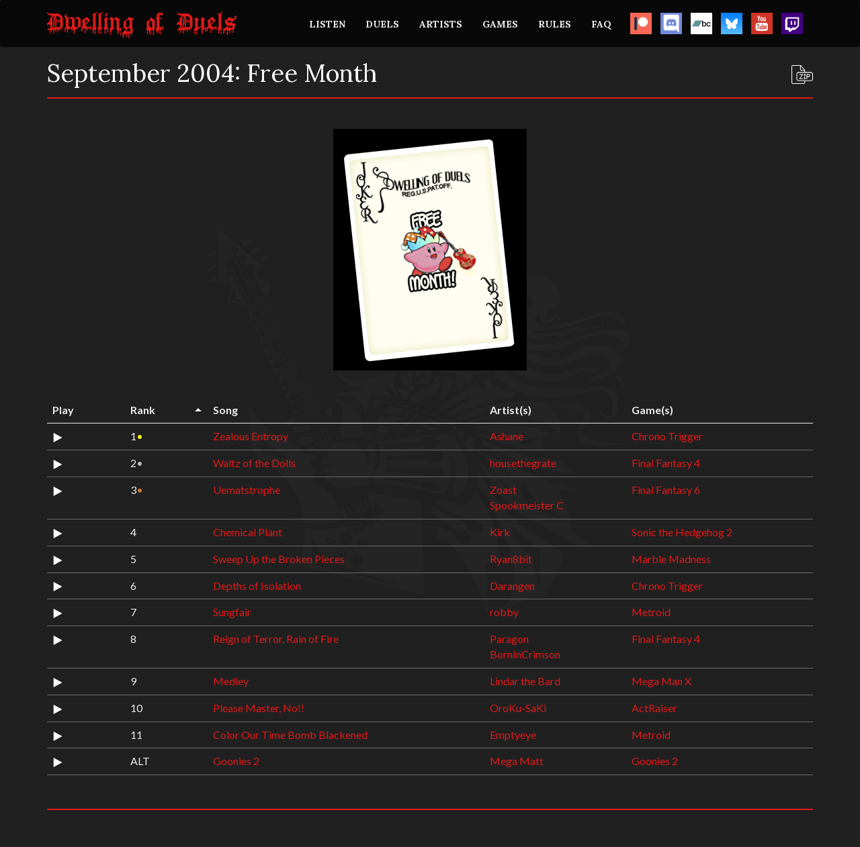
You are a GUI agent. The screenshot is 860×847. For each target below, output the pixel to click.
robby (504, 611)
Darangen (512, 585)
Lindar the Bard (525, 681)
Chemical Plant (247, 532)
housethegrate (523, 462)
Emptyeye (513, 734)
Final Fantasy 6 (666, 489)
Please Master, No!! (258, 707)
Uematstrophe (246, 489)
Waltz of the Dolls (254, 462)
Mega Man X (661, 681)
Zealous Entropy (250, 436)
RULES (554, 24)
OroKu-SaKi (518, 707)
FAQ (601, 24)
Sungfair (232, 611)
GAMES (500, 24)
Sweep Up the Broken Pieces (279, 558)
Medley (231, 681)
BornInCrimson (525, 654)
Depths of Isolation (257, 585)
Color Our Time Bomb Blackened (290, 734)
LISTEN (327, 24)
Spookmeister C (527, 505)
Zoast (503, 489)
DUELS (382, 24)
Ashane (506, 436)
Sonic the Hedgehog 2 (682, 532)
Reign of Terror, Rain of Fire (276, 638)
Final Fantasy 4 (666, 462)
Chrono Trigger (667, 436)
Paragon (509, 638)
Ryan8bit (511, 558)
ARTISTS (440, 24)
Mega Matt (517, 760)
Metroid (651, 611)
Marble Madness (671, 558)
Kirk (500, 532)
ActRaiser (654, 707)
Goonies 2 (236, 760)
